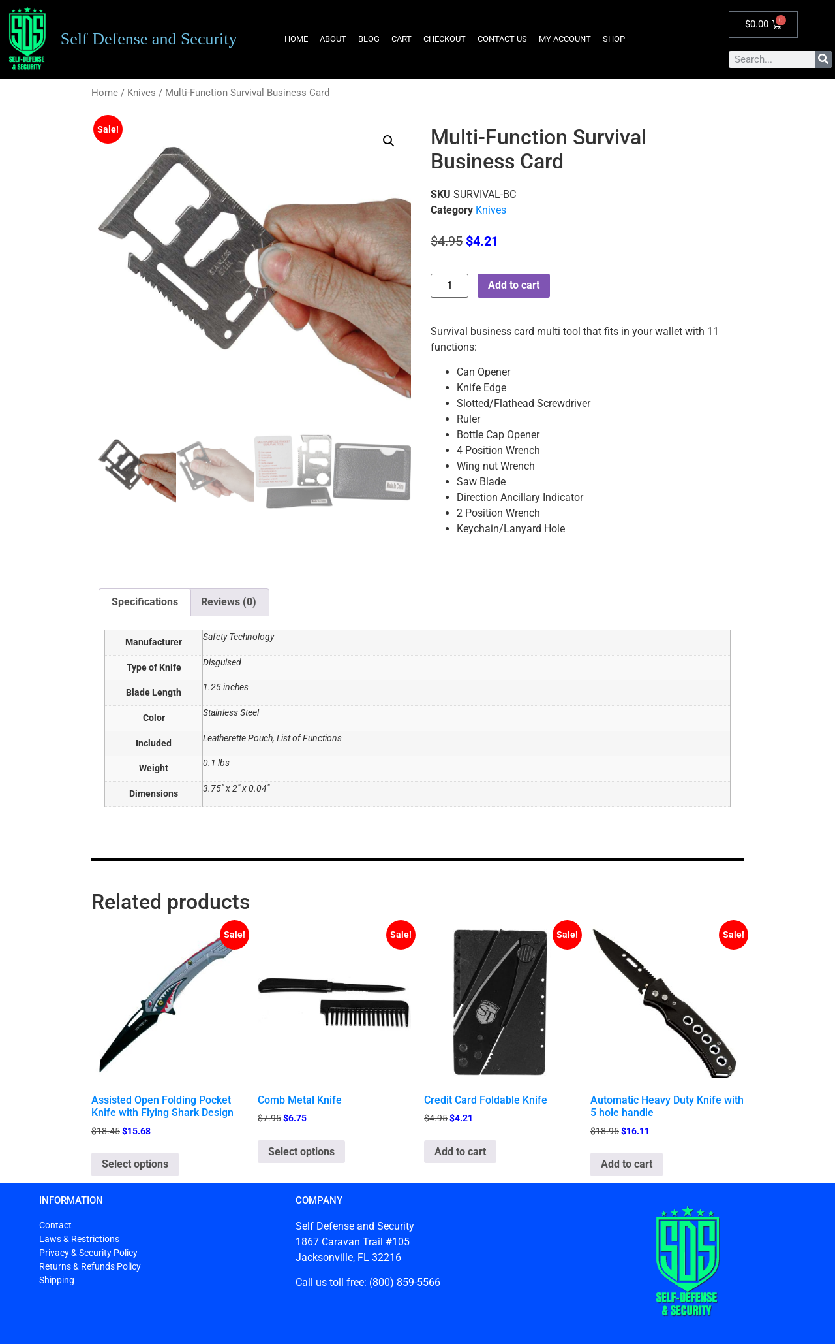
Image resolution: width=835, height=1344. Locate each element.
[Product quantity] (449, 286)
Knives (141, 93)
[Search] (823, 59)
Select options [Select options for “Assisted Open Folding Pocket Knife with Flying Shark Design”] (135, 1164)
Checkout (444, 39)
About (333, 39)
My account (565, 39)
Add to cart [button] (460, 1151)
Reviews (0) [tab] (228, 602)
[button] (389, 141)
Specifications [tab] (145, 602)
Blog (369, 39)
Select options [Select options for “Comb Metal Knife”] (301, 1151)
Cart (401, 39)
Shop (614, 39)
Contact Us (502, 39)
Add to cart (513, 285)
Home (296, 39)
